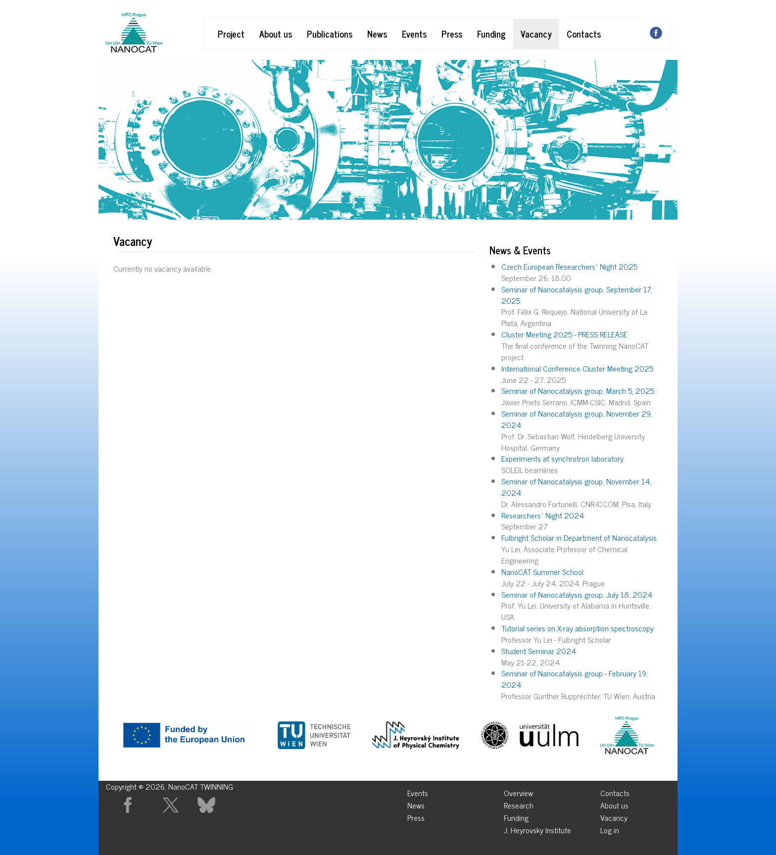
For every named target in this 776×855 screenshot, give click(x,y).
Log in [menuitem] (609, 828)
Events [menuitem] (417, 791)
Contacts (584, 33)
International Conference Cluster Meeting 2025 (577, 368)
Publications (329, 33)
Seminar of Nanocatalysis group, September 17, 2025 (576, 295)
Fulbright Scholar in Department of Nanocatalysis (579, 537)
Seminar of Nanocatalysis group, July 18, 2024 (576, 594)
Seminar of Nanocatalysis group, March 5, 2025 (577, 390)
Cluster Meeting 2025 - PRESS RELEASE (564, 334)
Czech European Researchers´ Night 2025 (569, 266)
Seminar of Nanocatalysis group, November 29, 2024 (576, 419)
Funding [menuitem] (516, 816)
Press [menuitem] (416, 816)
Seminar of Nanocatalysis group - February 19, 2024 (574, 678)
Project (231, 33)
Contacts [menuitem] (615, 791)
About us (275, 33)
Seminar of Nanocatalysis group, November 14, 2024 (576, 487)
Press (451, 33)
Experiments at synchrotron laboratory (562, 458)
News (377, 33)
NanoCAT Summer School (542, 571)
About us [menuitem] (614, 804)
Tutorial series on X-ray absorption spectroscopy (577, 627)
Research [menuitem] (519, 804)
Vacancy (536, 33)
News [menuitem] (416, 804)
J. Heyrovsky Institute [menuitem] (537, 828)
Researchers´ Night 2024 (542, 515)
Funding (491, 33)
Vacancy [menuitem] (614, 816)
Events (414, 33)
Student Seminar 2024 (538, 650)
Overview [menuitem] (518, 791)
